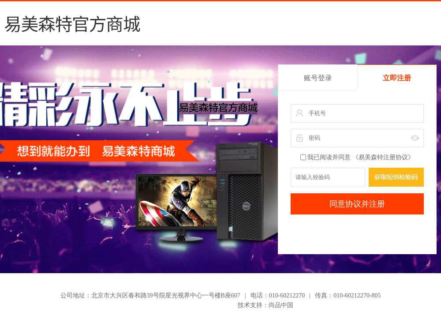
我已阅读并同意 (357, 157)
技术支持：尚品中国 (265, 305)
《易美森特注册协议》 (383, 157)
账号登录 (318, 78)
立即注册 (397, 78)
